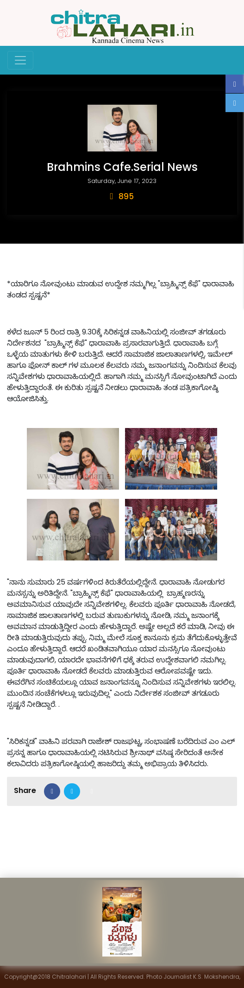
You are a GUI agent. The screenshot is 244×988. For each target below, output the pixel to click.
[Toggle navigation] (20, 60)
